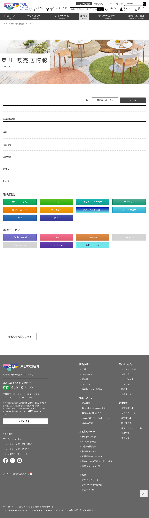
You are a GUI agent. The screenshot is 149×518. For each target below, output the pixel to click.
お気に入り (113, 9)
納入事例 (86, 403)
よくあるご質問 (128, 369)
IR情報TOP (126, 418)
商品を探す (10, 16)
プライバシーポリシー (13, 439)
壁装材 (85, 379)
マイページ (127, 9)
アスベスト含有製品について (16, 474)
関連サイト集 (88, 490)
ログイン (141, 9)
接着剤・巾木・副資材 (92, 389)
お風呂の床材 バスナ (92, 210)
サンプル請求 (84, 4)
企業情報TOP (127, 408)
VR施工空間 (87, 423)
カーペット (87, 374)
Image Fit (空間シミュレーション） (97, 418)
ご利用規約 (8, 434)
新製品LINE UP (89, 451)
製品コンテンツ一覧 (91, 466)
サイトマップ (116, 4)
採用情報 (125, 433)
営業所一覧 (126, 394)
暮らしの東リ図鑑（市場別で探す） (98, 461)
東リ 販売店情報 (17, 23)
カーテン (86, 384)
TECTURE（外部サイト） (93, 413)
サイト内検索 (36, 9)
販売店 (83, 16)
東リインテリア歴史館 (92, 485)
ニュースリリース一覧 (131, 428)
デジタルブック (35, 16)
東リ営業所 (28, 411)
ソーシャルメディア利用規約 (19, 444)
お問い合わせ (100, 4)
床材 (84, 369)
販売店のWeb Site (105, 100)
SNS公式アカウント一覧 (17, 454)
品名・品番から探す (56, 9)
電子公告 (125, 438)
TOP (5, 23)
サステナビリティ (107, 16)
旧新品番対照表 (89, 446)
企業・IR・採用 (136, 16)
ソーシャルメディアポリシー (19, 449)
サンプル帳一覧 (89, 441)
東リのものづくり (90, 480)
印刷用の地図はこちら (20, 336)
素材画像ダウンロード (92, 456)
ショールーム (62, 16)
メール (133, 100)
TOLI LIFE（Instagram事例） (95, 408)
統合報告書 (126, 423)
